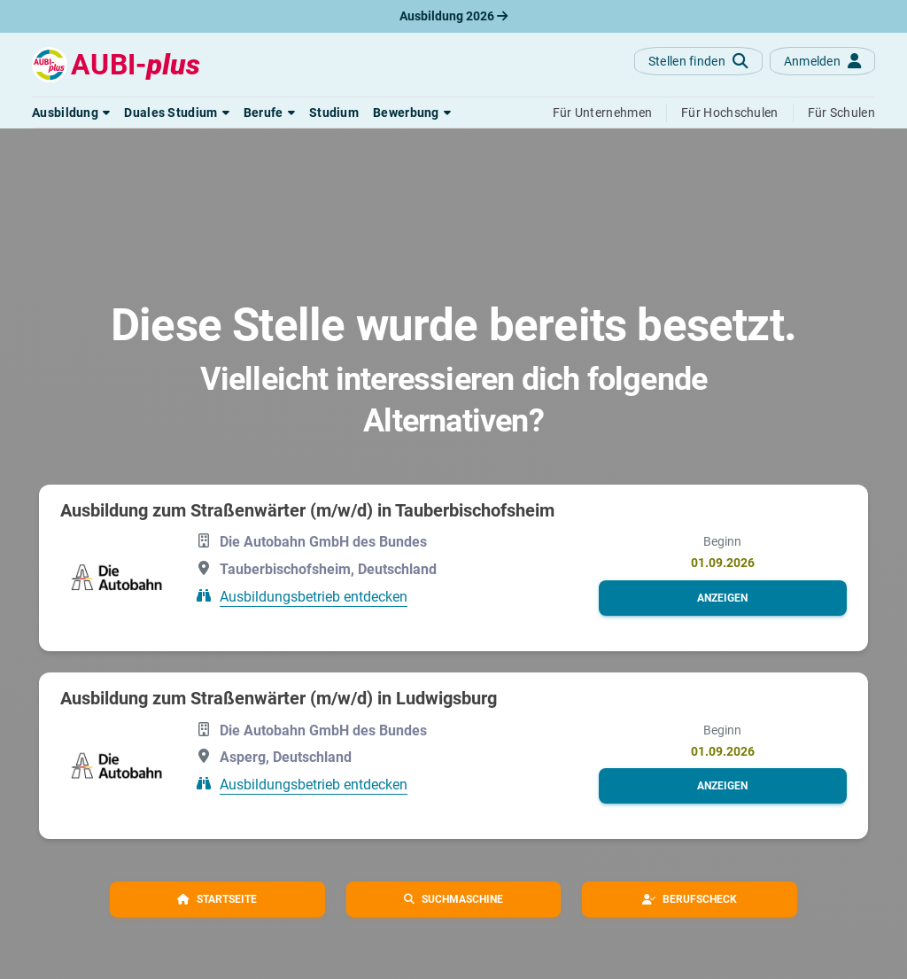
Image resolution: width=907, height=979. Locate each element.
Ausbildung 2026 (453, 16)
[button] (71, 112)
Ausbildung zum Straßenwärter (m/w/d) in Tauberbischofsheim (307, 510)
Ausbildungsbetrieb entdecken (313, 596)
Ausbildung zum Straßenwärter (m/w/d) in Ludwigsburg (278, 698)
